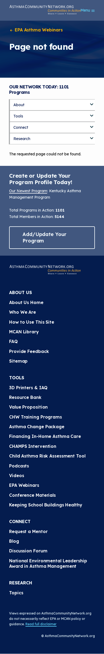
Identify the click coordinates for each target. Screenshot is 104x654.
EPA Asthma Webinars (36, 30)
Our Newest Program (28, 190)
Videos (16, 475)
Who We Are (22, 312)
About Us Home (26, 302)
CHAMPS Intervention (32, 446)
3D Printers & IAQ (28, 387)
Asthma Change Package (36, 426)
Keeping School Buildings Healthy (45, 505)
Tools (18, 116)
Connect (20, 127)
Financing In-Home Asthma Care (45, 436)
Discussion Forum (28, 550)
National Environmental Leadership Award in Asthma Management (48, 563)
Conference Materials (32, 495)
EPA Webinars (24, 485)
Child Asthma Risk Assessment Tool (47, 456)
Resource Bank (25, 397)
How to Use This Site (31, 322)
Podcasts (19, 466)
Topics (16, 592)
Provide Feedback (29, 351)
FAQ (13, 341)
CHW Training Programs (35, 417)
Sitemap (18, 361)
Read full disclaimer (41, 624)
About (18, 104)
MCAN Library (24, 331)
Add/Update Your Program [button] (44, 237)
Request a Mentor (28, 531)
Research (21, 138)
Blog (14, 541)
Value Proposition (28, 407)
